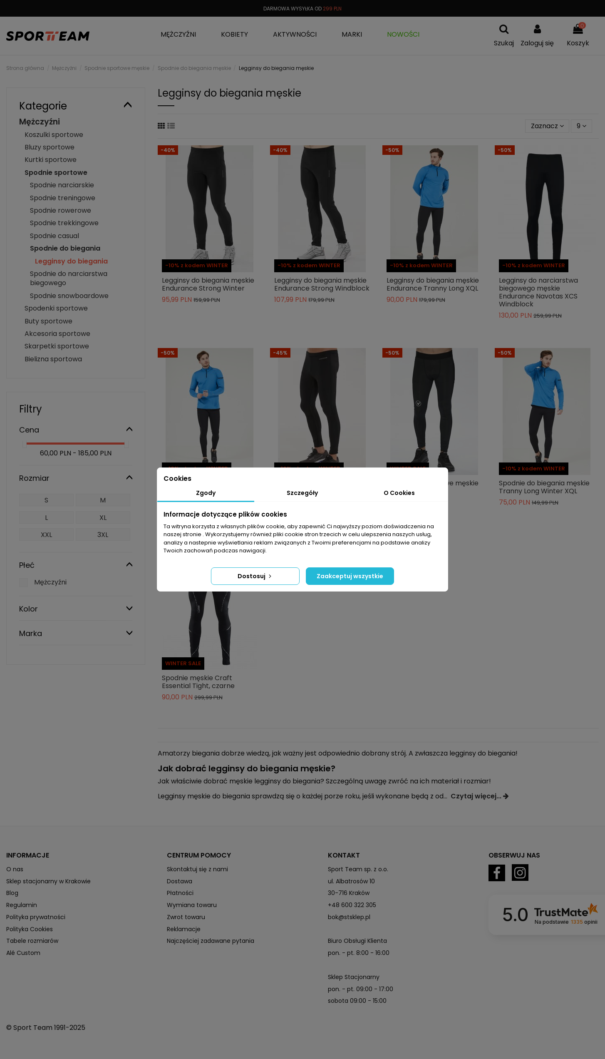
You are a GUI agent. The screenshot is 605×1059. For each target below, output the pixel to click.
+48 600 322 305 (352, 905)
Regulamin (21, 905)
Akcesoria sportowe (57, 333)
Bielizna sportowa (53, 359)
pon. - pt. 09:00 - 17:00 (360, 989)
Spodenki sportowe (56, 308)
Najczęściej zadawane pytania (210, 941)
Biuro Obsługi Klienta (357, 941)
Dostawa (179, 881)
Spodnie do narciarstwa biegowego (68, 278)
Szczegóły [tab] (302, 493)
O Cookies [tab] (399, 493)
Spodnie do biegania (65, 248)
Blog (12, 893)
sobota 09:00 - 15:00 (357, 1001)
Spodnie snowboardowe (69, 296)
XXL (46, 534)
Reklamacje (184, 929)
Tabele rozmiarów (32, 941)
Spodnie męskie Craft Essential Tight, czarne (198, 682)
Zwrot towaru (186, 917)
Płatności (180, 893)
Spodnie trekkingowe (64, 223)
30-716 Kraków (348, 893)
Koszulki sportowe (54, 134)
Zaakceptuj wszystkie (350, 576)
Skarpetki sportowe (57, 346)
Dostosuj (255, 576)
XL (103, 517)
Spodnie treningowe (62, 198)
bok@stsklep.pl (349, 917)
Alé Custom (23, 953)
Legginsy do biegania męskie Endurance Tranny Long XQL (433, 284)
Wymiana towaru (192, 905)
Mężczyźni (39, 121)
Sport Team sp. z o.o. (358, 869)
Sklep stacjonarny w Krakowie (48, 881)
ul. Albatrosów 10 (351, 881)
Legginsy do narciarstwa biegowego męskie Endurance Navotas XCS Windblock (538, 292)
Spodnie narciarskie (62, 185)
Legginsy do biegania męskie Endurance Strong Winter (208, 284)
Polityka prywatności (35, 917)
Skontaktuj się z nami (197, 869)
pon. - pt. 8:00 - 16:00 (358, 953)
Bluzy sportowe (49, 147)
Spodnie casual (54, 236)
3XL (102, 534)
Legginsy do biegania (71, 261)
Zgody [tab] (206, 493)
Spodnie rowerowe (60, 210)
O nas (14, 869)
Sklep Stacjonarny (353, 977)
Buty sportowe (48, 321)
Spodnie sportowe (56, 172)
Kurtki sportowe (51, 159)
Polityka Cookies (29, 929)
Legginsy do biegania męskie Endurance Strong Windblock (321, 284)
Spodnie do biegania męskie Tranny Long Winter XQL (544, 487)
